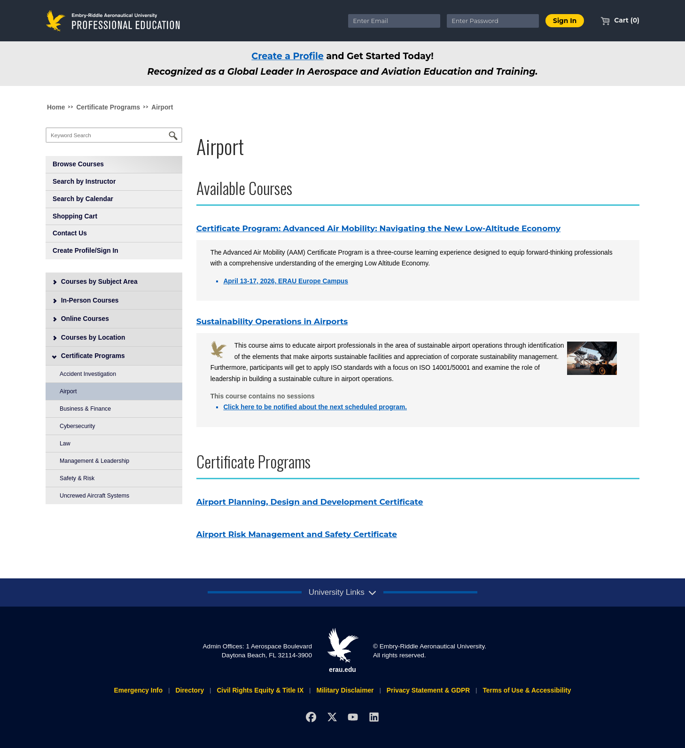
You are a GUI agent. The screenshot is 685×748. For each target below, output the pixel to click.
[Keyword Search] (114, 135)
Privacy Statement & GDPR (428, 690)
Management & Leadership (94, 461)
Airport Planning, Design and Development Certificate (309, 501)
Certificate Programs (108, 107)
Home (56, 107)
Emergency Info (138, 690)
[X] (332, 716)
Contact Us (70, 233)
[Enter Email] (394, 21)
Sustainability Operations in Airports (272, 321)
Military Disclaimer (345, 690)
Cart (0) (619, 20)
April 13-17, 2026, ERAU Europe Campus (285, 281)
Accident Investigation (88, 374)
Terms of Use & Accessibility (527, 690)
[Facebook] (310, 716)
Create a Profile (287, 56)
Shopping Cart (75, 216)
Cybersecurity (77, 426)
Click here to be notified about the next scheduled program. (315, 407)
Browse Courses (78, 164)
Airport (162, 107)
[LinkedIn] (374, 716)
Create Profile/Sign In (85, 250)
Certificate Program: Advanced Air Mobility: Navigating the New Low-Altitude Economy (378, 228)
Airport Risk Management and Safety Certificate (296, 534)
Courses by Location (88, 337)
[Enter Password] (493, 21)
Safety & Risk (77, 478)
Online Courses (80, 318)
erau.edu (342, 650)
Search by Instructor (84, 181)
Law (65, 443)
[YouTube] (353, 716)
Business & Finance (85, 408)
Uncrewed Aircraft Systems (94, 495)
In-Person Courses (85, 300)
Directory (189, 690)
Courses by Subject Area (95, 281)
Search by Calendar (83, 199)
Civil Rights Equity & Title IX (260, 690)
